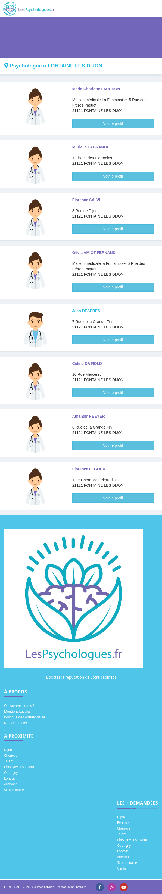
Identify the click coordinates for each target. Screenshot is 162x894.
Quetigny (11, 772)
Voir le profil (113, 123)
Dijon (8, 749)
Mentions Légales (17, 711)
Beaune (123, 822)
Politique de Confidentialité (24, 717)
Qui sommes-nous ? (19, 705)
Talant (9, 761)
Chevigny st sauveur (19, 767)
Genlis (122, 868)
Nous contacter (15, 723)
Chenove (10, 755)
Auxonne (11, 784)
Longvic (9, 778)
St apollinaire (14, 789)
